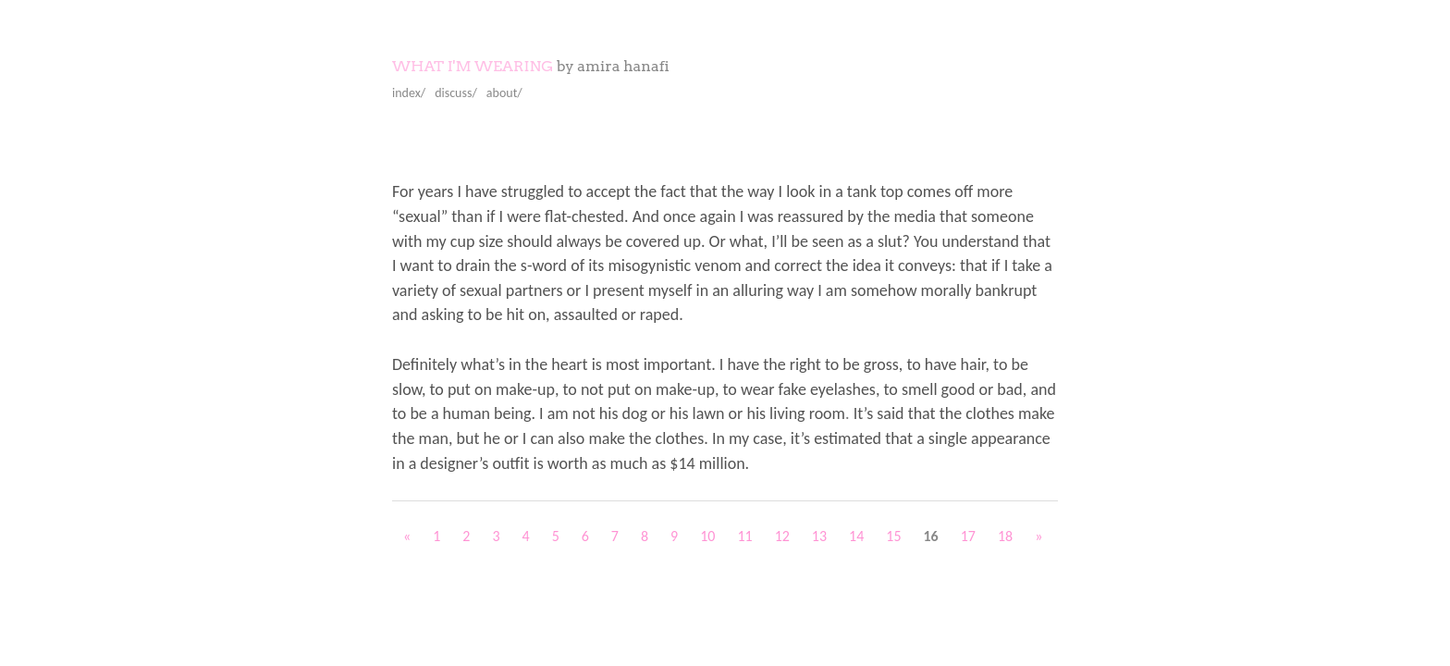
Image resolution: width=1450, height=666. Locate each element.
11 (744, 536)
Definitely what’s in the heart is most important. (554, 364)
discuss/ (456, 93)
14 (856, 536)
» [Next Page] (1038, 536)
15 (893, 536)
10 (707, 536)
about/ (504, 93)
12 (782, 536)
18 (1005, 536)
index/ (408, 93)
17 (968, 536)
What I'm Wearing (472, 66)
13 (819, 536)
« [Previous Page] (407, 536)
